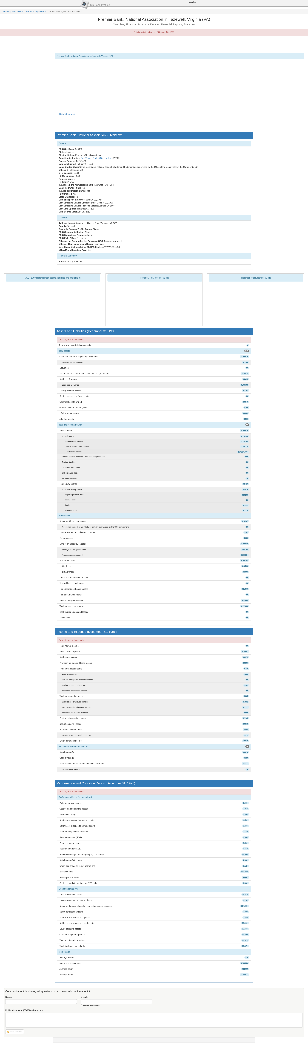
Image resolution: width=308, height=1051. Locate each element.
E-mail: (84, 997)
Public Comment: (24, 1010)
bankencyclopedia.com (12, 11)
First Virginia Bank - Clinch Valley (96, 158)
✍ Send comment (14, 1032)
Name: (8, 997)
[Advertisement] (154, 44)
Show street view (67, 114)
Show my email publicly (91, 1005)
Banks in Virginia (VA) (36, 11)
